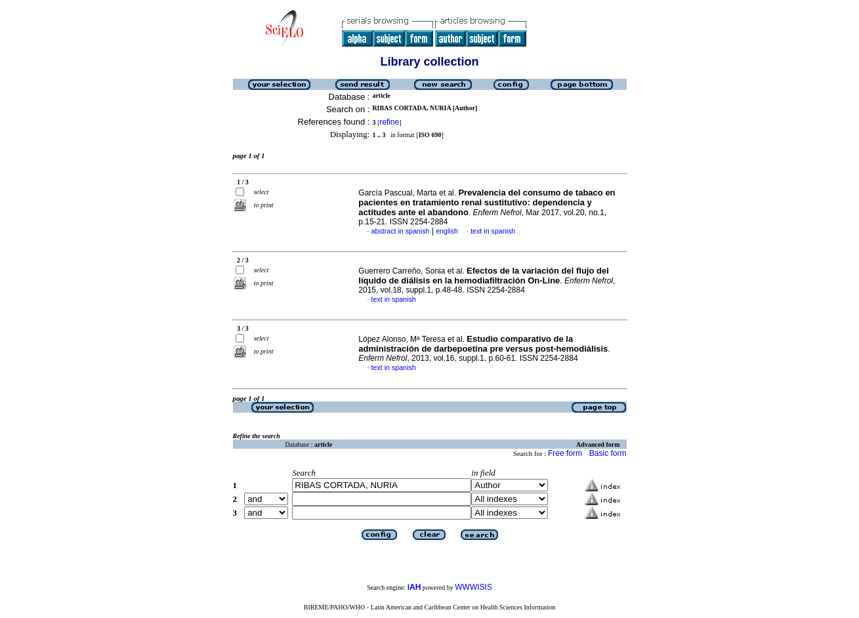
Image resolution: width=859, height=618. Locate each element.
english (447, 231)
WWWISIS (473, 587)
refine (389, 122)
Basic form (608, 453)
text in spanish (493, 231)
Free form (565, 453)
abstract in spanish (400, 231)
